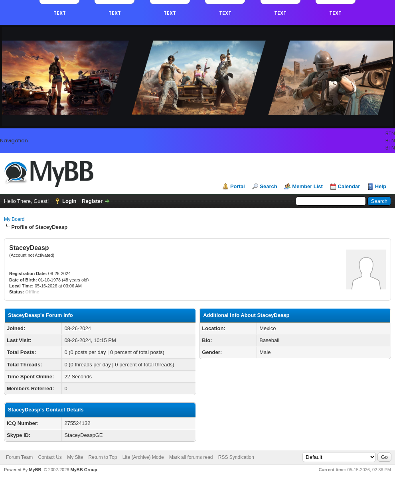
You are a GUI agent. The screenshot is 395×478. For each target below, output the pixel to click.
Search (268, 186)
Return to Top (103, 457)
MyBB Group (83, 469)
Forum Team (19, 457)
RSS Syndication (236, 457)
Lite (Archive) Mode (143, 457)
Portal (237, 186)
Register (92, 201)
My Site (75, 457)
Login (69, 201)
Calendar (349, 186)
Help (380, 186)
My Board (14, 219)
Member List (307, 186)
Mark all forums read (191, 457)
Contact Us (49, 457)
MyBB (35, 469)
